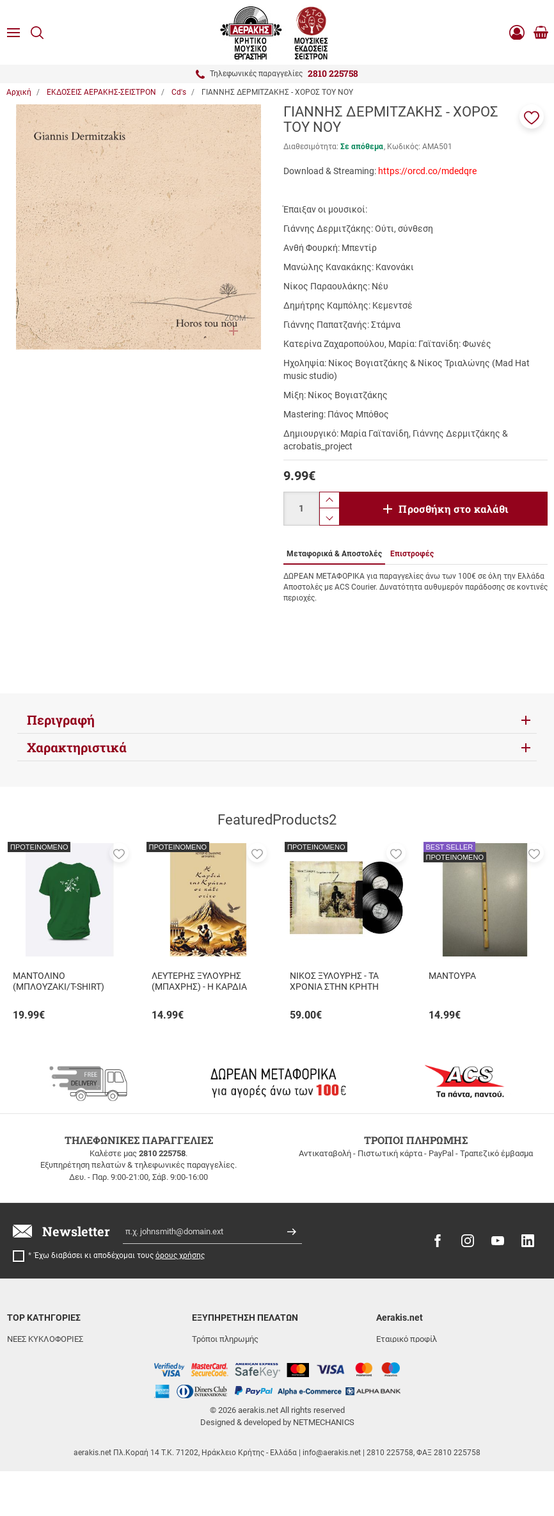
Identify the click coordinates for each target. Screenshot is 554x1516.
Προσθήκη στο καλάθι (454, 508)
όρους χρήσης (180, 1255)
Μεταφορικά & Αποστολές (240, 1355)
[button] (531, 116)
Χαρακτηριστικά (77, 747)
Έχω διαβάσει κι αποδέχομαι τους (120, 1255)
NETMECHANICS (323, 1467)
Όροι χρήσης (399, 1370)
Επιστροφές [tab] (412, 553)
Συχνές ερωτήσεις (226, 1386)
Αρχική (18, 92)
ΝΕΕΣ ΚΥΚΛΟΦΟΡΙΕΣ (45, 1339)
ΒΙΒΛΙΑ (20, 1386)
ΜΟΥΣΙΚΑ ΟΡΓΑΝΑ (41, 1370)
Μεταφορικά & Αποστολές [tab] (334, 553)
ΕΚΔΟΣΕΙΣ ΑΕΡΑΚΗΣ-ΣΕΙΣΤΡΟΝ (64, 1355)
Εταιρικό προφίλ (406, 1339)
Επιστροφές (214, 1370)
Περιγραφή (61, 719)
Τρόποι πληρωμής (225, 1339)
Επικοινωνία (399, 1355)
